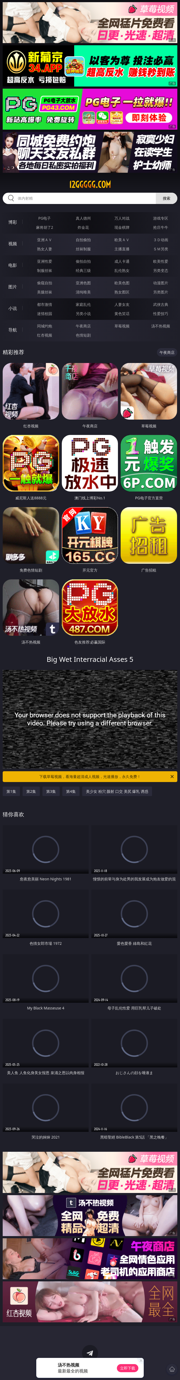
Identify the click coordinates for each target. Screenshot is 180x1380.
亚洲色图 (83, 282)
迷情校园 (44, 313)
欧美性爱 (160, 261)
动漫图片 (160, 282)
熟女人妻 (44, 248)
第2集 (31, 791)
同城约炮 (44, 325)
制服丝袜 (44, 270)
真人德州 (83, 218)
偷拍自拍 (83, 261)
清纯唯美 (83, 292)
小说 (12, 308)
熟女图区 (121, 292)
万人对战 (121, 218)
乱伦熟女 (121, 270)
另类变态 (160, 270)
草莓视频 (121, 325)
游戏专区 (160, 218)
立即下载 (127, 1368)
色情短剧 (83, 335)
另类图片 (160, 292)
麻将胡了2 (44, 227)
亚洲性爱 (44, 261)
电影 (12, 265)
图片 (12, 287)
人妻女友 (121, 304)
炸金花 (83, 227)
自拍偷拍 (83, 239)
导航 (12, 330)
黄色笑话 (121, 313)
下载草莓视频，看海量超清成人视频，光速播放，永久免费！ (107, 776)
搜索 (166, 198)
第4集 (71, 791)
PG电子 (44, 218)
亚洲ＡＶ (44, 239)
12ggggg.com (90, 184)
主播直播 (121, 248)
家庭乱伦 (83, 304)
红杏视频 (44, 335)
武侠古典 (160, 304)
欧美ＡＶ (121, 239)
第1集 (11, 791)
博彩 (12, 222)
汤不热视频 (160, 325)
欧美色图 (121, 282)
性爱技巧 (160, 313)
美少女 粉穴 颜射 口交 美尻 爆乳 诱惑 (117, 791)
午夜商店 (83, 325)
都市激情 (44, 304)
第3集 (51, 791)
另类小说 (83, 313)
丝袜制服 (83, 248)
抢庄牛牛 (160, 227)
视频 (12, 244)
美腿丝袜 (44, 292)
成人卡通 (121, 261)
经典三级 (83, 270)
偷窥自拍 (44, 282)
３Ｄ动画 (160, 239)
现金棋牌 (121, 227)
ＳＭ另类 (160, 248)
